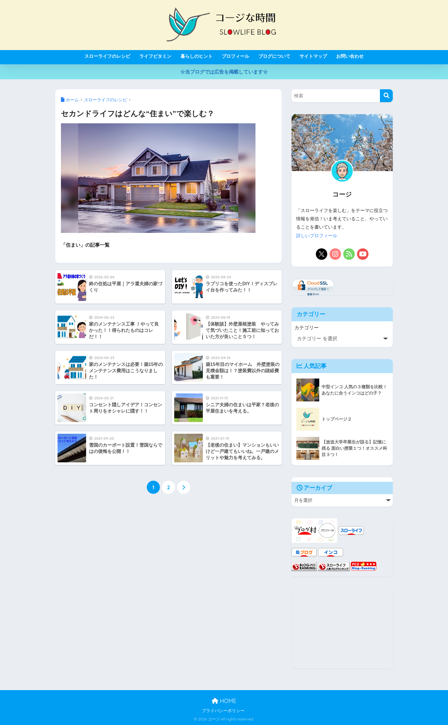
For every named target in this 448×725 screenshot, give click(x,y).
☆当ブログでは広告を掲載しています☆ (224, 72)
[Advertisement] (342, 628)
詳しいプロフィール (316, 235)
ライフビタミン (155, 56)
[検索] (386, 95)
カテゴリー (306, 327)
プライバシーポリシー (223, 710)
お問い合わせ (350, 56)
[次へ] (183, 487)
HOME (224, 700)
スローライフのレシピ (107, 56)
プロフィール (235, 56)
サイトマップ (313, 56)
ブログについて (274, 56)
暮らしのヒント (197, 56)
